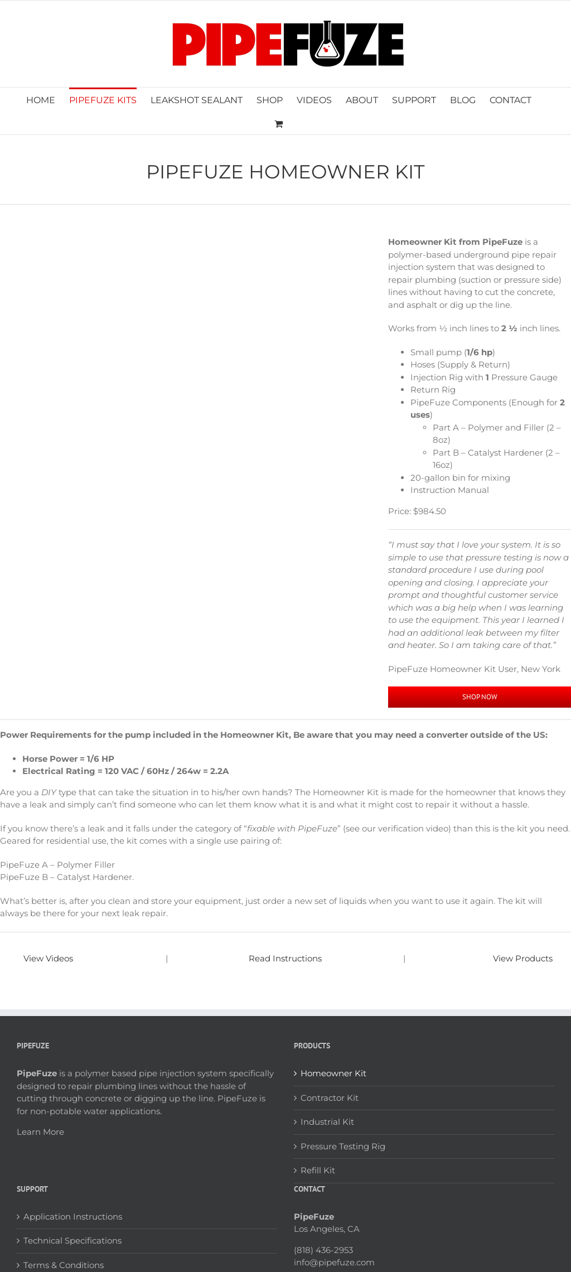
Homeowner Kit (333, 1073)
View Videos (48, 958)
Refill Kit (318, 1170)
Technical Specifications (72, 1240)
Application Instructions (72, 1216)
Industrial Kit (327, 1121)
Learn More (40, 1131)
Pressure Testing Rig (343, 1146)
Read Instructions (285, 958)
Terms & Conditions (63, 1265)
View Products (523, 958)
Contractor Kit (330, 1097)
